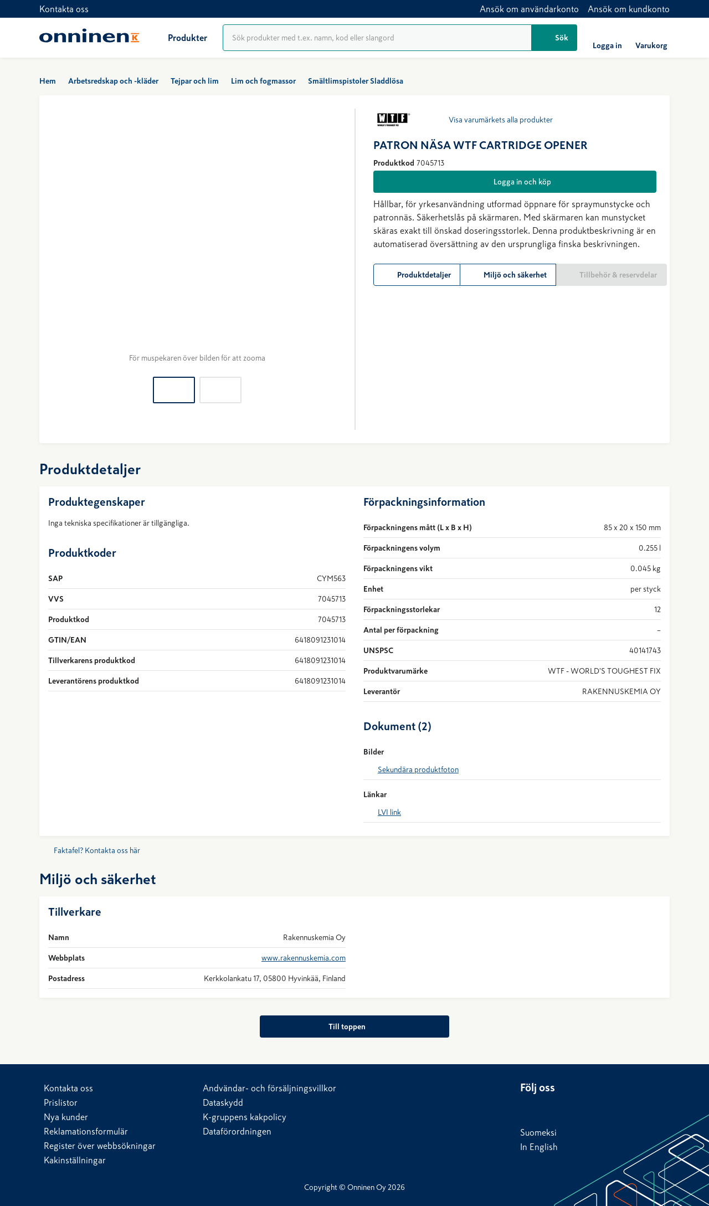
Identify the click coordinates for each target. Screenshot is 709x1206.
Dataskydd (223, 1102)
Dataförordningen (237, 1131)
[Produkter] (178, 38)
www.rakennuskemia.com (303, 958)
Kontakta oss (64, 8)
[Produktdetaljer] (416, 275)
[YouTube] (595, 1108)
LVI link (389, 812)
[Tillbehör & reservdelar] (611, 275)
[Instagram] (617, 1108)
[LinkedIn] (529, 1108)
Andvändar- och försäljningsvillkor (269, 1088)
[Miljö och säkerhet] (508, 275)
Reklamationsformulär (86, 1131)
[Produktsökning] (377, 37)
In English (539, 1146)
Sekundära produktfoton (418, 769)
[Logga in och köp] (514, 182)
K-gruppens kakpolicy (244, 1116)
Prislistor (61, 1102)
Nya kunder (66, 1116)
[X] (573, 1108)
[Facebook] (551, 1108)
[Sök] (554, 37)
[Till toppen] (354, 1026)
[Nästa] (332, 236)
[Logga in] (607, 37)
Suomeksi (538, 1132)
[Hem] (89, 37)
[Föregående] (61, 236)
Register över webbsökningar (100, 1145)
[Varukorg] (651, 37)
